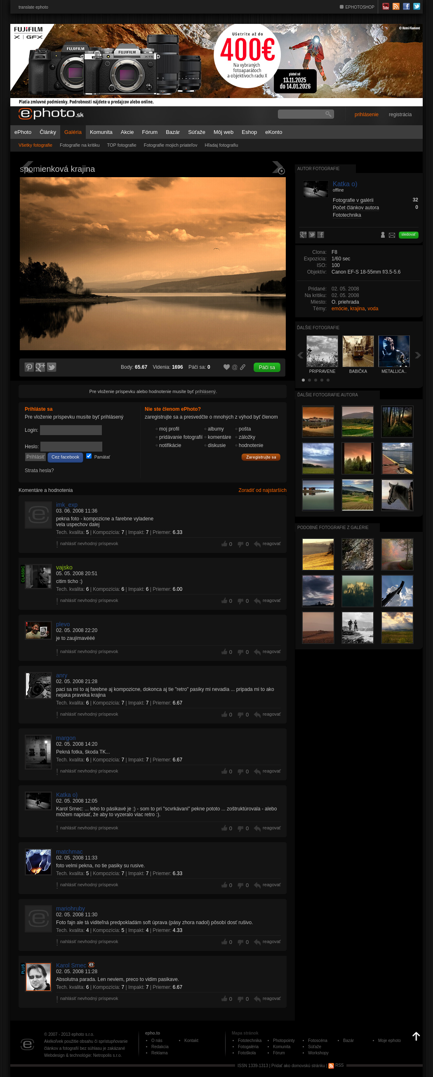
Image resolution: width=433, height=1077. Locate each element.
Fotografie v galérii (353, 200)
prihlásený (205, 391)
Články (48, 132)
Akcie (127, 132)
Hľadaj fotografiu (221, 145)
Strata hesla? (39, 470)
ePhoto (22, 132)
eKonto (273, 132)
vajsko (64, 567)
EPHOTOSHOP (360, 7)
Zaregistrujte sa (261, 457)
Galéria (73, 132)
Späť (300, 355)
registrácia (400, 114)
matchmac (69, 851)
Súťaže (196, 132)
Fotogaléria (248, 1046)
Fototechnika (347, 215)
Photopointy (284, 1040)
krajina (357, 308)
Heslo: (32, 447)
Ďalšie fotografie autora (327, 395)
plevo (63, 624)
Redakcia (160, 1046)
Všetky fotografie (35, 145)
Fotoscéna (317, 1040)
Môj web (223, 132)
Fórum (150, 132)
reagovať (272, 543)
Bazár (173, 132)
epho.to (152, 1033)
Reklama (159, 1053)
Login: (31, 430)
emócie (340, 308)
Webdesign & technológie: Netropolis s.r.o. (83, 1055)
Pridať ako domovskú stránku (298, 1065)
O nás (156, 1040)
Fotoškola (247, 1053)
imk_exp (67, 504)
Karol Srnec (71, 965)
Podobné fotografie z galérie (333, 527)
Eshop (249, 132)
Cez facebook (65, 456)
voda (372, 308)
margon (65, 738)
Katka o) (67, 794)
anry (61, 675)
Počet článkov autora (356, 208)
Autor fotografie (318, 168)
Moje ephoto (389, 1040)
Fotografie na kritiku (80, 145)
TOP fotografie (121, 145)
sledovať (409, 234)
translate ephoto (33, 7)
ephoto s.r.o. (82, 1034)
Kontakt (191, 1040)
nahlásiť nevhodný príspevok (89, 543)
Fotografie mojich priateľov (171, 145)
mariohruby (70, 908)
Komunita (101, 132)
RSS (336, 1065)
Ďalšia (418, 355)
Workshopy (318, 1053)
